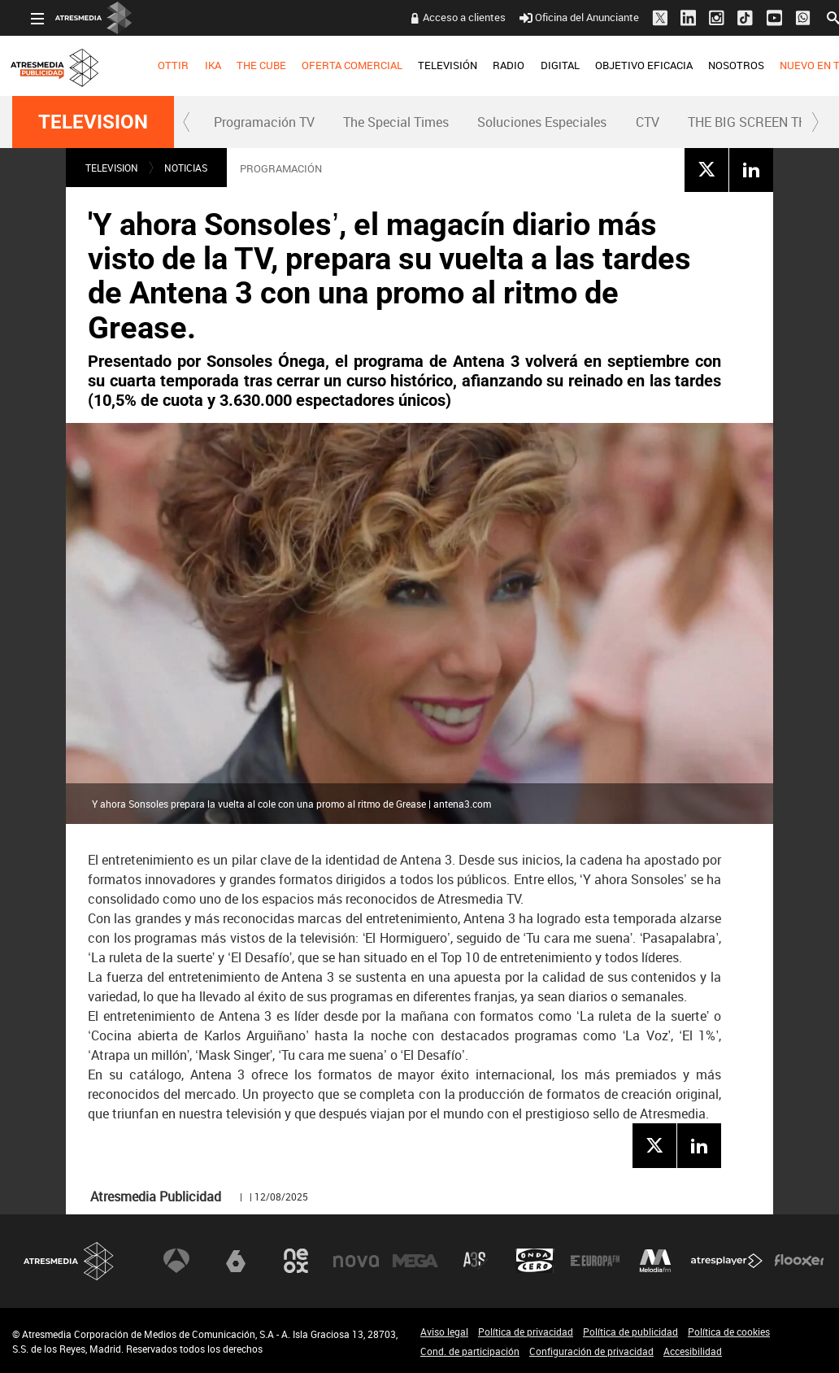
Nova (356, 1261)
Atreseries (475, 1261)
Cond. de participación (469, 1351)
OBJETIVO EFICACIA (625, 65)
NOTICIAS (185, 167)
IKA (193, 65)
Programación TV (264, 122)
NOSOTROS (717, 65)
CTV (647, 122)
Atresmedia (69, 1261)
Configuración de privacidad (591, 1351)
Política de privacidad (525, 1331)
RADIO (490, 65)
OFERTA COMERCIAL (333, 65)
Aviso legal (444, 1331)
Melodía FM (655, 1261)
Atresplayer (726, 1261)
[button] (187, 122)
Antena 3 (176, 1261)
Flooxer (799, 1261)
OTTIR (154, 65)
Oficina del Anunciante (559, 17)
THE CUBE (242, 65)
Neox (296, 1261)
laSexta (235, 1261)
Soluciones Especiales (541, 122)
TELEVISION (93, 122)
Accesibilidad (692, 1351)
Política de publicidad (630, 1331)
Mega (415, 1261)
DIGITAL (540, 65)
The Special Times (396, 122)
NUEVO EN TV (794, 65)
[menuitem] (155, 66)
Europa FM (595, 1261)
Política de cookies (729, 1331)
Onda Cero (535, 1261)
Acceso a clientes (445, 17)
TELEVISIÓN (429, 65)
